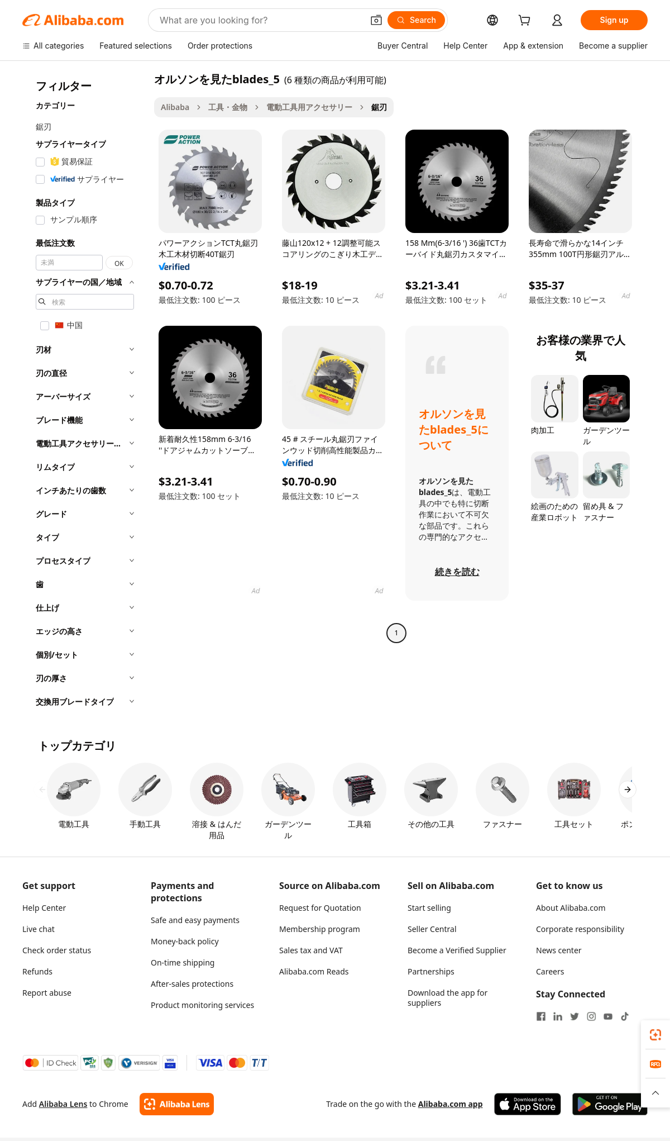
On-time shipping (182, 962)
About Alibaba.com (571, 907)
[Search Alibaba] (260, 20)
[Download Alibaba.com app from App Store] (527, 1104)
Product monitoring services (202, 1005)
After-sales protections (192, 983)
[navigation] (85, 393)
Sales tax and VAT (311, 950)
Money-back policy (185, 941)
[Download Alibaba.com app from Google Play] (610, 1104)
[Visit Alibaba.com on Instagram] (591, 1016)
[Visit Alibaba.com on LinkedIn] (558, 1016)
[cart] (526, 21)
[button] (376, 20)
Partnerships (431, 971)
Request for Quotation (320, 907)
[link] (655, 1034)
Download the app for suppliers (447, 997)
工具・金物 (227, 107)
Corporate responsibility (580, 929)
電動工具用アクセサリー (309, 107)
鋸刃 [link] (379, 107)
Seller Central (432, 929)
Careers (550, 971)
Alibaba (175, 107)
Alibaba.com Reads (314, 971)
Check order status (56, 950)
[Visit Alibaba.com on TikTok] (625, 1016)
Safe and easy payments (195, 920)
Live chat (38, 929)
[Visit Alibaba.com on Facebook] (541, 1016)
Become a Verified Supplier (457, 950)
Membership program (319, 929)
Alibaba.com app (450, 1104)
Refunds (37, 971)
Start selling (429, 907)
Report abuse (46, 992)
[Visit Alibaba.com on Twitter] (575, 1016)
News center (559, 950)
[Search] (416, 20)
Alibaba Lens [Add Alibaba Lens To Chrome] (63, 1104)
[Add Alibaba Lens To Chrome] (177, 1104)
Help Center (44, 907)
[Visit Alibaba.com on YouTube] (608, 1016)
